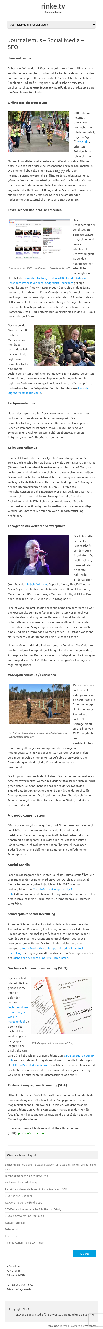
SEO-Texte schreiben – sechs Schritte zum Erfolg (33, 1209)
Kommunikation (53, 11)
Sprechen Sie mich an (30, 1133)
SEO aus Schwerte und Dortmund (24, 1216)
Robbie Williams (37, 584)
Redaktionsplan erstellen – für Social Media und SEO (36, 1189)
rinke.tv (53, 6)
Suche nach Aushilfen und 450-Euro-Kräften (40, 957)
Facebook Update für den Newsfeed (26, 1175)
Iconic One (53, 1325)
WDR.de (83, 141)
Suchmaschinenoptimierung (21, 1182)
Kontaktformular (15, 1222)
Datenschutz (12, 1229)
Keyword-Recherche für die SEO (23, 1202)
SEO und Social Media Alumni (30, 1065)
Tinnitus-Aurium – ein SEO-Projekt (24, 1242)
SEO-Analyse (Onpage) (18, 1195)
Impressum (11, 1236)
